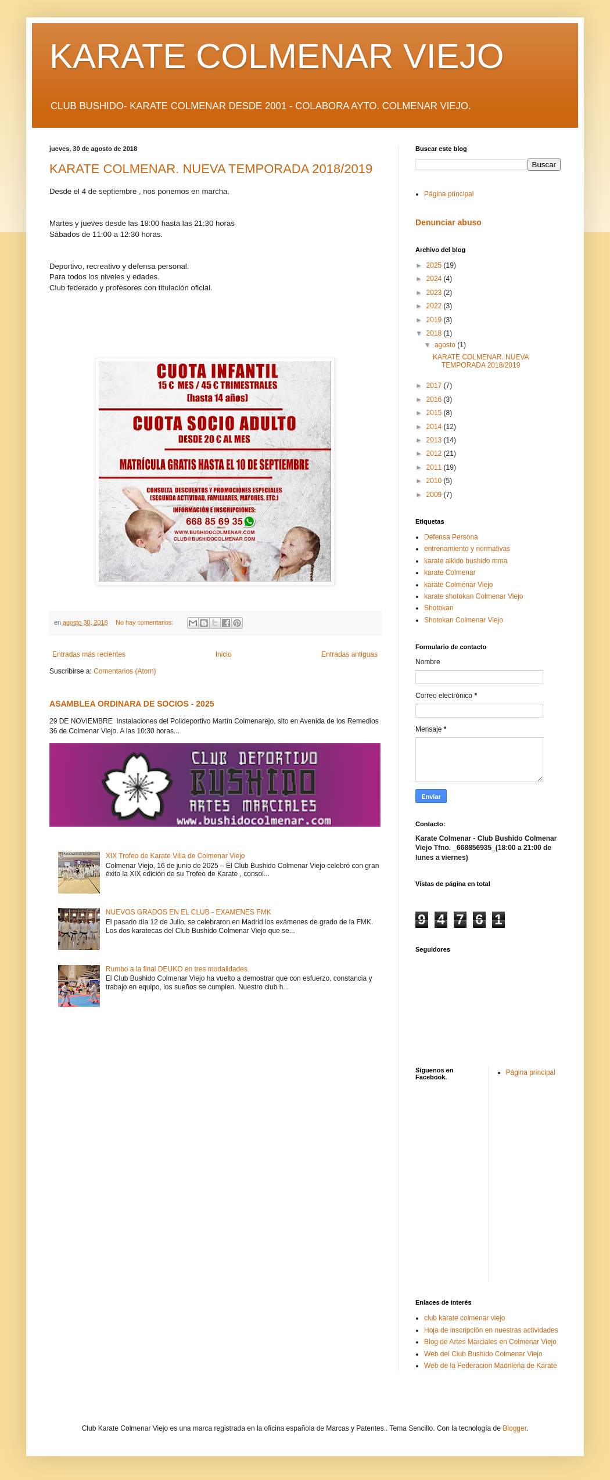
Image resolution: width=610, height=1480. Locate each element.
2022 (435, 306)
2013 (435, 440)
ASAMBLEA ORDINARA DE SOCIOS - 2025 (131, 703)
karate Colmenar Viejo (458, 585)
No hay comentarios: (145, 622)
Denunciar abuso (448, 222)
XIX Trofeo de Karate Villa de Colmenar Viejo (175, 856)
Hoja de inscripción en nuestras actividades (491, 1330)
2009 (435, 495)
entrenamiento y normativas (467, 549)
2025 (435, 265)
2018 (435, 333)
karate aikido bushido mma (465, 561)
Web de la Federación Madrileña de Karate (490, 1366)
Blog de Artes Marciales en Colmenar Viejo (490, 1342)
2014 (435, 427)
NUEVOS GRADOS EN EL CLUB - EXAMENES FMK (188, 912)
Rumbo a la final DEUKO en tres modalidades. (177, 969)
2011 (435, 467)
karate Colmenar (450, 572)
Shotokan (439, 608)
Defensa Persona (451, 537)
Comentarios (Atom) (125, 671)
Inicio (224, 654)
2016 (435, 399)
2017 (435, 385)
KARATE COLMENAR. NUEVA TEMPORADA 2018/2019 (210, 168)
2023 (435, 293)
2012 (435, 453)
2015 (435, 413)
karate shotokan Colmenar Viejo (473, 596)
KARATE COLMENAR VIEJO (276, 56)
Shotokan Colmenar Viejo (463, 620)
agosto (446, 345)
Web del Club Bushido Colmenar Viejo (483, 1354)
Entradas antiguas (349, 654)
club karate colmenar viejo (464, 1318)
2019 (435, 320)
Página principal (448, 194)
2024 (435, 279)
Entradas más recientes (88, 654)
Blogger (514, 1428)
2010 (435, 481)
